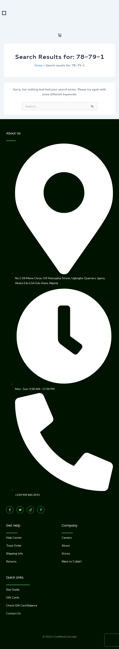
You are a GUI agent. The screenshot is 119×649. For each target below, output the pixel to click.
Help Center (14, 537)
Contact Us (13, 613)
